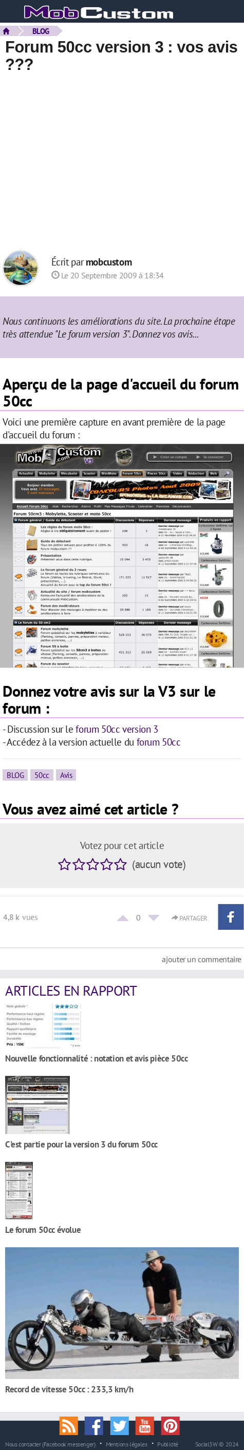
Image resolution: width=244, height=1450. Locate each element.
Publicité (167, 1444)
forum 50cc (159, 741)
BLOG (40, 31)
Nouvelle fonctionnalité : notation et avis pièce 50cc (96, 1058)
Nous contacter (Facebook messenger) (50, 1444)
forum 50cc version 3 (117, 728)
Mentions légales (126, 1444)
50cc (41, 775)
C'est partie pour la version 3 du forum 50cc (81, 1144)
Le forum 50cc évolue (43, 1229)
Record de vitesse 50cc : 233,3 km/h (69, 1389)
